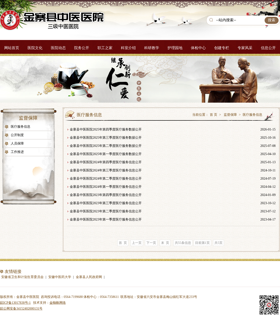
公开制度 (17, 135)
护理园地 (175, 48)
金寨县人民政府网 (89, 277)
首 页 (213, 114)
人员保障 (17, 143)
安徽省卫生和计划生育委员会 (22, 277)
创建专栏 (221, 48)
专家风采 (245, 48)
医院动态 (58, 48)
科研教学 (151, 48)
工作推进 (17, 152)
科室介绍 (128, 48)
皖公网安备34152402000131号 (21, 308)
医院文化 (35, 48)
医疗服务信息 (20, 126)
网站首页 (11, 48)
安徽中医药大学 (59, 277)
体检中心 (198, 48)
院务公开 (81, 48)
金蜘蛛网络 (57, 302)
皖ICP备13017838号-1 (15, 302)
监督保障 (230, 114)
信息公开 (268, 48)
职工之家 (105, 48)
